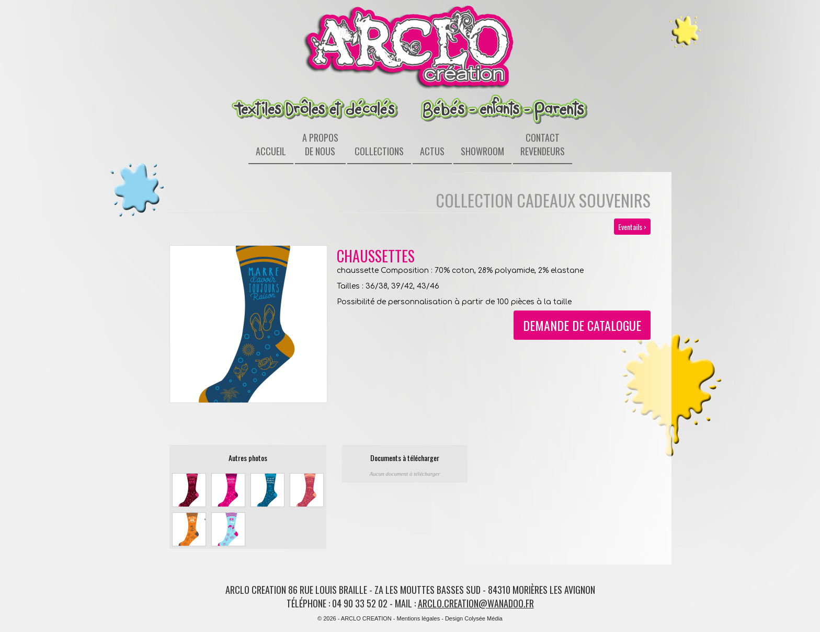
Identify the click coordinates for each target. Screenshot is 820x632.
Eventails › (632, 226)
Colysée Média (483, 618)
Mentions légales (418, 618)
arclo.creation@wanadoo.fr (476, 603)
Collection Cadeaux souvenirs (543, 200)
